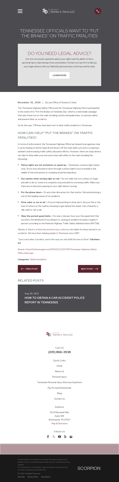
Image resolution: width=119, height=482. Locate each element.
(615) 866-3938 (59, 352)
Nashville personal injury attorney (53, 229)
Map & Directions (59, 423)
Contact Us (59, 398)
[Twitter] (53, 436)
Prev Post (29, 269)
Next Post (89, 269)
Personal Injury (59, 376)
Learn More (59, 75)
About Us (59, 371)
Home (59, 366)
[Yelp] (65, 436)
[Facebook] (48, 436)
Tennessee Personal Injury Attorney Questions (59, 382)
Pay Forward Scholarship (59, 388)
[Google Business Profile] (71, 436)
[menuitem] (21, 476)
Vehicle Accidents (38, 259)
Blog (59, 393)
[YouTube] (59, 436)
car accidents (41, 119)
